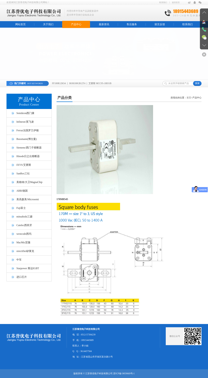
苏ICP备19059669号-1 (124, 373)
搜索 (197, 83)
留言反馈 (160, 24)
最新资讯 (104, 24)
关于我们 (48, 24)
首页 (189, 97)
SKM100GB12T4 (77, 83)
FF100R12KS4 (59, 83)
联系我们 (163, 2)
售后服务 (132, 24)
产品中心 (76, 24)
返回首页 (176, 2)
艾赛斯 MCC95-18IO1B (100, 83)
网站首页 (20, 24)
